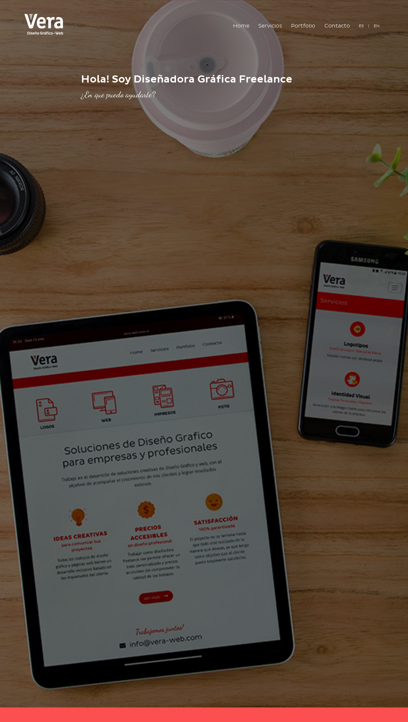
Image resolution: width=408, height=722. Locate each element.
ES (361, 26)
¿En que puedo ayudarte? (118, 94)
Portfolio (303, 26)
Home (243, 25)
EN (376, 26)
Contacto (337, 26)
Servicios (270, 26)
